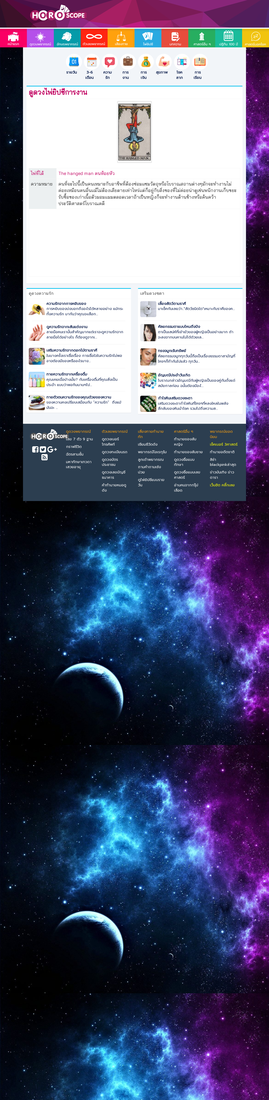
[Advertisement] (134, 242)
